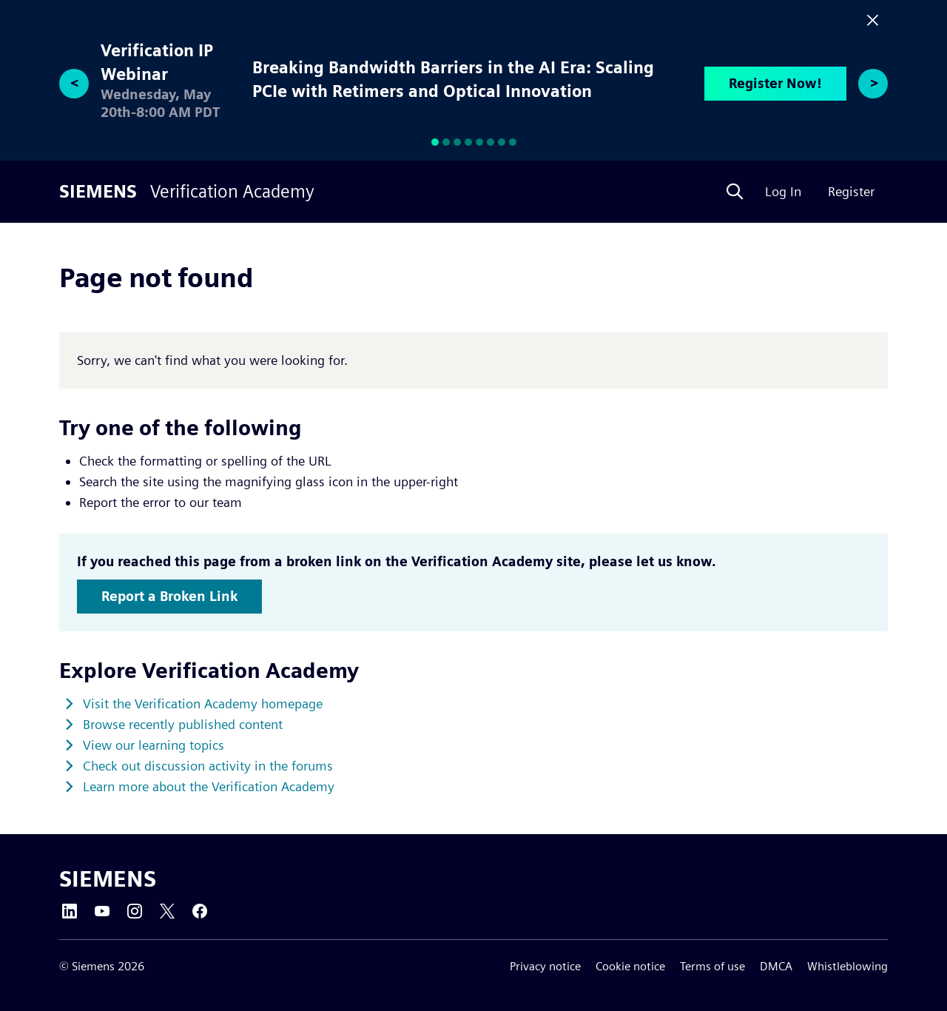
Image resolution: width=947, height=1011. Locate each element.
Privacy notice (545, 966)
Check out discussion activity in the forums (208, 765)
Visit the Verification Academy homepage (203, 703)
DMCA (776, 966)
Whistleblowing (847, 966)
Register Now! (775, 83)
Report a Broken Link (169, 596)
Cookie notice (630, 966)
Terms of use (712, 966)
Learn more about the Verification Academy (208, 786)
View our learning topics (153, 745)
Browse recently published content (183, 724)
